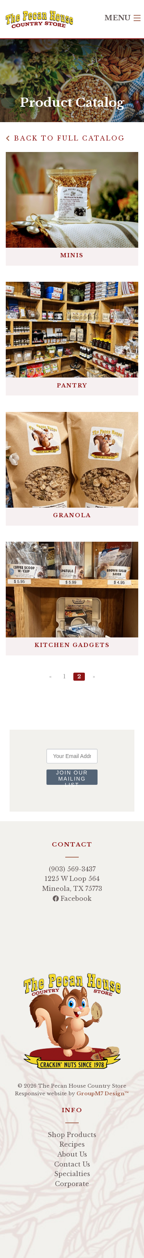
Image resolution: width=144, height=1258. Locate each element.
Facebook (72, 898)
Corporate (72, 1184)
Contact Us (72, 1164)
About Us (72, 1154)
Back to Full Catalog (65, 138)
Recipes (72, 1144)
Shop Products (72, 1135)
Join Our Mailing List (72, 777)
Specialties (72, 1174)
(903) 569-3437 (72, 869)
